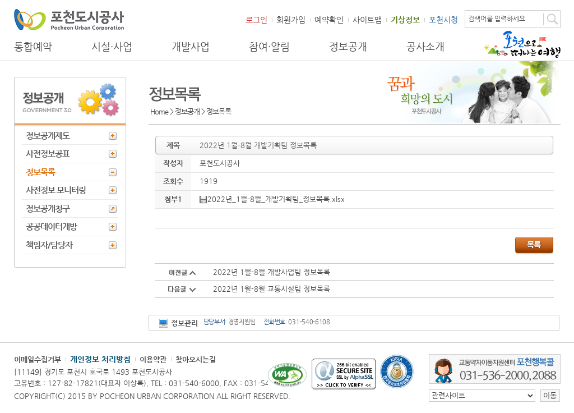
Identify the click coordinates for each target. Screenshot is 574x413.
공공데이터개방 (51, 226)
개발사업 (191, 46)
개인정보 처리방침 (100, 359)
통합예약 (33, 46)
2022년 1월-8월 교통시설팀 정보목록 (271, 288)
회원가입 (290, 19)
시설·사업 (111, 46)
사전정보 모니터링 (56, 190)
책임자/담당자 (49, 245)
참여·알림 (269, 46)
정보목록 (40, 172)
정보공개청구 (48, 208)
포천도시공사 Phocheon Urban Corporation (69, 19)
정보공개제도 (48, 135)
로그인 (256, 19)
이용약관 (153, 359)
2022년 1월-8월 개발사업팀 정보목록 (271, 272)
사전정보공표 (48, 153)
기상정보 (405, 19)
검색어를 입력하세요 (496, 18)
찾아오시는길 (195, 359)
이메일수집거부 (37, 359)
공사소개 (425, 46)
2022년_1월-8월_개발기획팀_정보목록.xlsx (272, 199)
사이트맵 (367, 19)
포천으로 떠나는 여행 (522, 44)
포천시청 (443, 19)
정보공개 (348, 46)
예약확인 (329, 19)
